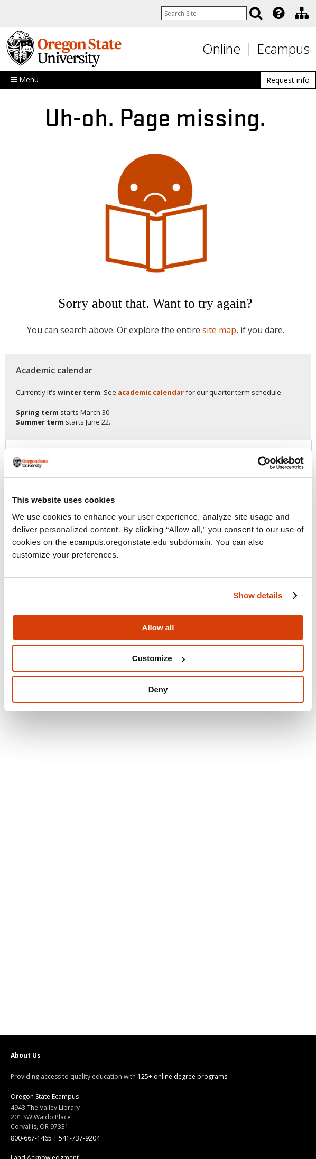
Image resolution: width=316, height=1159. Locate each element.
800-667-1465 (31, 1138)
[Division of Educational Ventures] (301, 13)
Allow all (158, 627)
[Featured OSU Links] (278, 13)
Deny (158, 689)
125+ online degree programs (182, 1076)
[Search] (256, 13)
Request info (288, 80)
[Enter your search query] (204, 13)
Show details (258, 595)
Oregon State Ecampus (45, 1096)
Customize (158, 658)
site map (219, 330)
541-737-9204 (79, 1138)
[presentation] (277, 13)
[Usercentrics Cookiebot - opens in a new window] (257, 463)
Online (221, 49)
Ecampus (283, 49)
